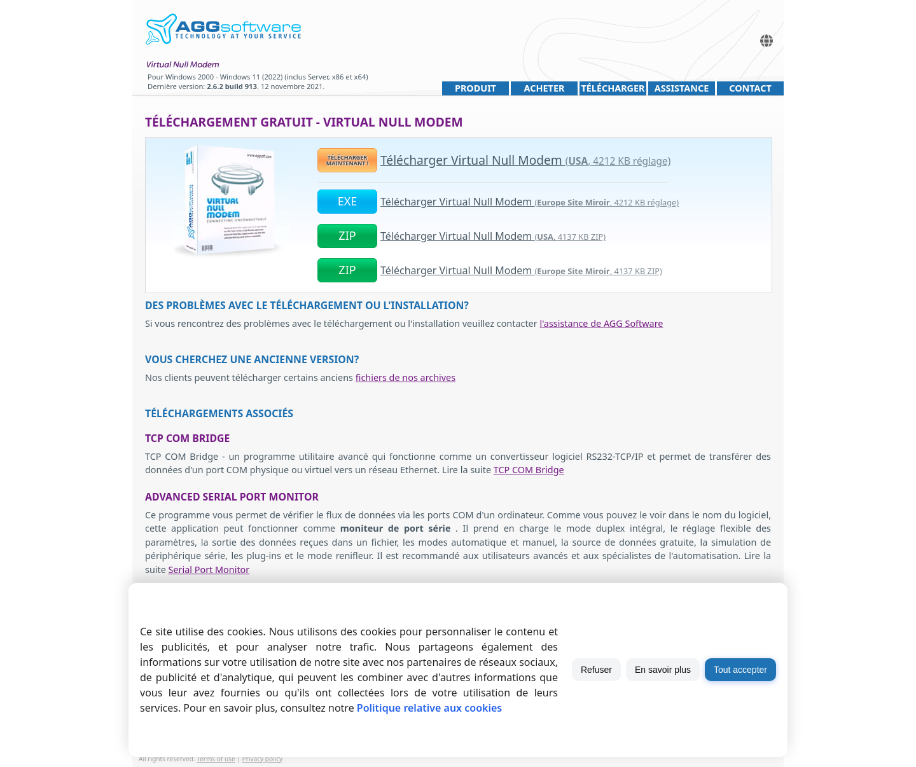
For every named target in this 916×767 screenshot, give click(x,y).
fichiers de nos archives (405, 377)
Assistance (682, 88)
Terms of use (216, 758)
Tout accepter (740, 670)
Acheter (544, 88)
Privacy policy (262, 758)
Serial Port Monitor (209, 569)
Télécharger (612, 88)
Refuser (596, 670)
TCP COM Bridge (529, 470)
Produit (475, 88)
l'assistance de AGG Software (601, 323)
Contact (750, 88)
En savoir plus (663, 670)
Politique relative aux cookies (429, 708)
